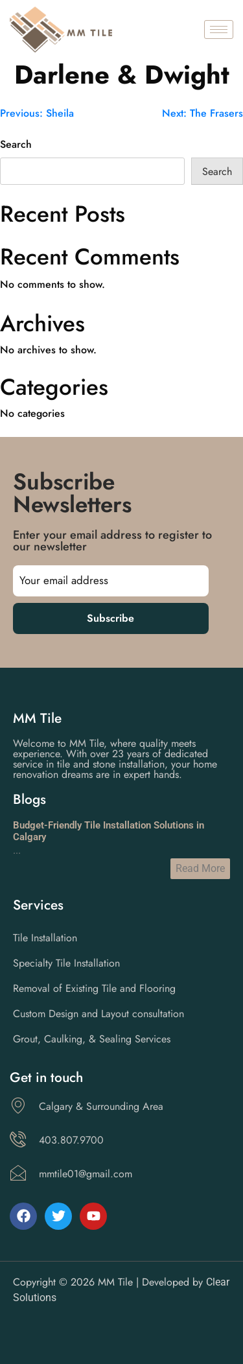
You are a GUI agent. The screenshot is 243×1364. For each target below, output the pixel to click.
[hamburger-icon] (218, 29)
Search (16, 144)
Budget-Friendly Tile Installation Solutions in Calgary (108, 831)
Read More (200, 868)
